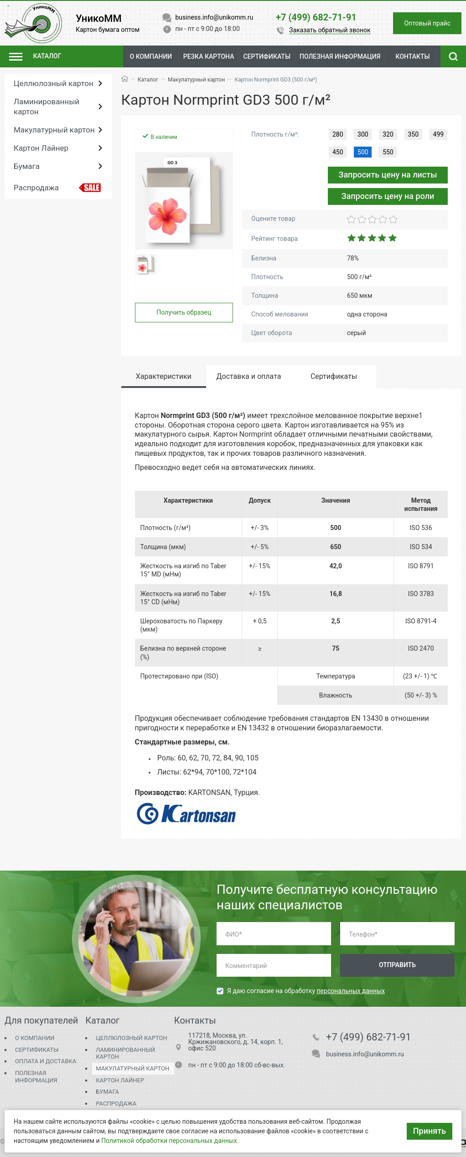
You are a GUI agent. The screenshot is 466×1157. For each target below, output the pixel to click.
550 (388, 152)
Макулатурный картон (54, 129)
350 (413, 134)
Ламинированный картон (46, 106)
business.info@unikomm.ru (365, 1054)
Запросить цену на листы (387, 174)
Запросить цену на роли (388, 196)
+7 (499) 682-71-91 (368, 1037)
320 (388, 134)
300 (362, 134)
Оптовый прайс (427, 23)
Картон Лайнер (41, 148)
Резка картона (208, 56)
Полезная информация (36, 1077)
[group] (184, 201)
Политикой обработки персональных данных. (169, 1140)
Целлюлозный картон (53, 83)
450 (337, 152)
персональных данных (351, 990)
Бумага (27, 166)
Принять (429, 1131)
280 (337, 134)
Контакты (413, 56)
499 (438, 134)
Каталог (148, 79)
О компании (151, 56)
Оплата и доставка (45, 1061)
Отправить (397, 964)
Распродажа (36, 187)
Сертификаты (36, 1049)
